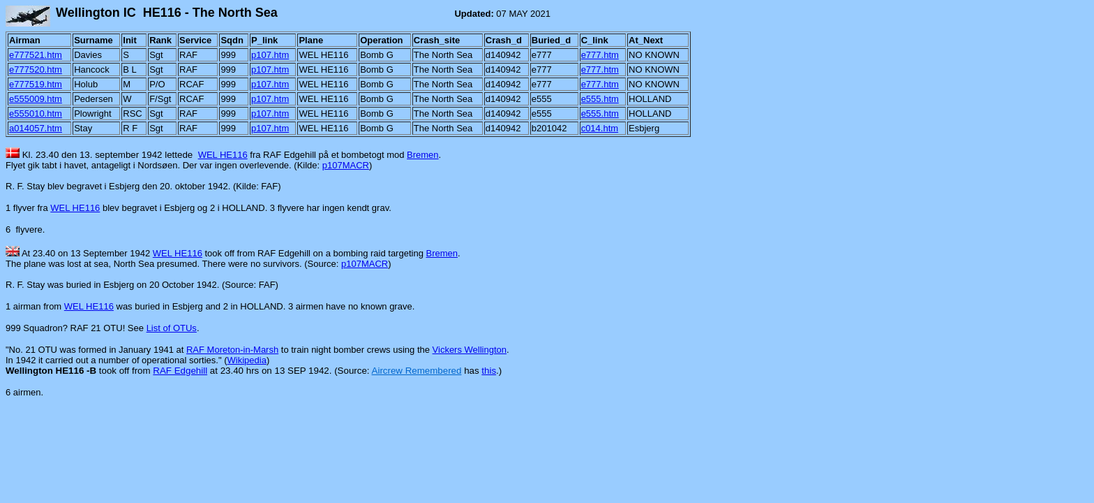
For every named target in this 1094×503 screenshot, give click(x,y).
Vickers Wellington (470, 349)
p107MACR (345, 165)
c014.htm (599, 128)
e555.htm (600, 99)
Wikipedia (247, 360)
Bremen (423, 155)
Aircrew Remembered (417, 370)
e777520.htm (35, 69)
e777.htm (600, 55)
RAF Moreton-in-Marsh (232, 349)
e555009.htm (35, 99)
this (488, 370)
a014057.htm (35, 128)
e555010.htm (35, 113)
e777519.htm (35, 84)
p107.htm (270, 55)
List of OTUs (172, 328)
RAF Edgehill (180, 370)
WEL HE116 (223, 155)
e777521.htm (35, 55)
